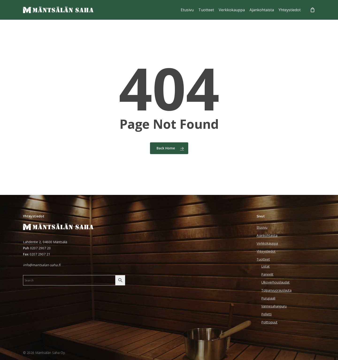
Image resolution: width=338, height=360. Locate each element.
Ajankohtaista (267, 235)
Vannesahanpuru (274, 306)
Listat (265, 266)
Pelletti (266, 314)
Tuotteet (263, 259)
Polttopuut (269, 322)
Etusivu (262, 227)
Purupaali (268, 298)
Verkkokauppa (267, 243)
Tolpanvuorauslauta (276, 290)
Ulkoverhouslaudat (275, 282)
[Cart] (312, 9)
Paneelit (267, 274)
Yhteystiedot (266, 251)
